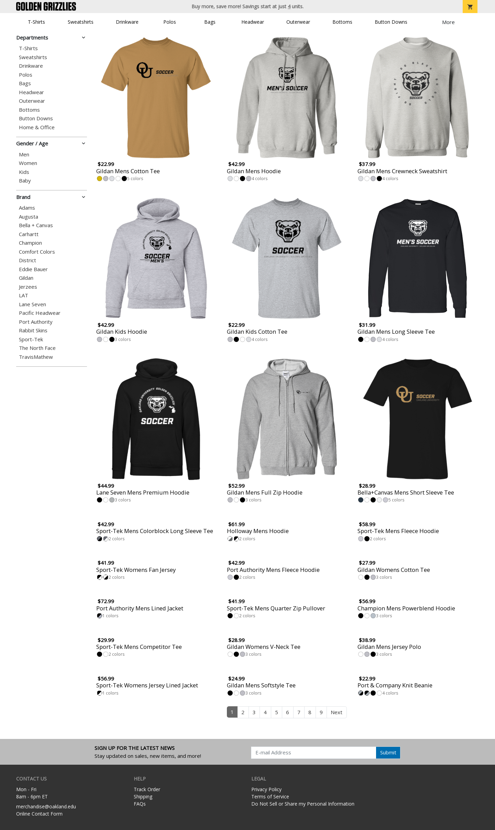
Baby (25, 181)
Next (336, 712)
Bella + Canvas (36, 225)
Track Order (147, 789)
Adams (27, 208)
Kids (24, 172)
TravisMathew (36, 357)
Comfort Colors (37, 252)
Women (28, 163)
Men (24, 154)
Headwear (252, 22)
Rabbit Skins (33, 330)
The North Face (37, 348)
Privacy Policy (266, 789)
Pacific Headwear (39, 313)
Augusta (28, 217)
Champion (30, 243)
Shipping (143, 796)
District (27, 260)
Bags (210, 22)
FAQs (140, 803)
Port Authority (36, 322)
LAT (23, 295)
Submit (388, 752)
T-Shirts (36, 22)
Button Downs (391, 22)
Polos (169, 22)
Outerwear (298, 22)
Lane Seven (32, 304)
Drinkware (127, 22)
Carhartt (28, 234)
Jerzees (28, 287)
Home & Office (37, 127)
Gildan (26, 278)
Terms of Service (270, 796)
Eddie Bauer (33, 269)
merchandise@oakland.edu (46, 806)
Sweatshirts (81, 22)
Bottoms (342, 22)
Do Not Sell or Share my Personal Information (302, 803)
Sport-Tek (31, 339)
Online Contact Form (39, 813)
